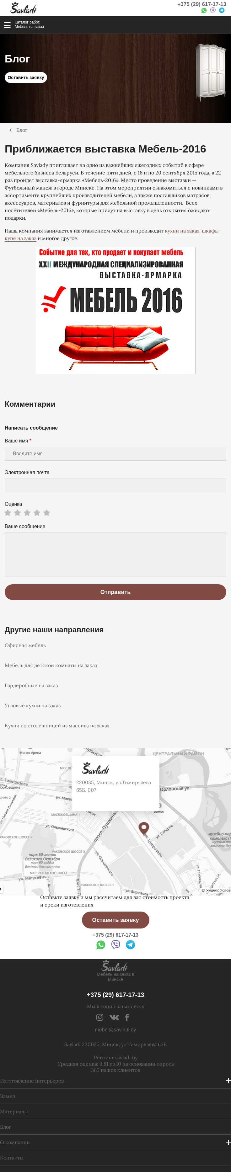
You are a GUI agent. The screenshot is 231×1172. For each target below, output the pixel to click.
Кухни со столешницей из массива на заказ (57, 725)
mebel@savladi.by (115, 1029)
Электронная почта (27, 472)
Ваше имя (18, 440)
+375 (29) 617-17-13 (202, 4)
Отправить (115, 592)
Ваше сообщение (25, 526)
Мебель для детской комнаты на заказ (51, 665)
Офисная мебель (25, 645)
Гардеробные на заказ (31, 685)
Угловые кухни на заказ (33, 705)
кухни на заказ (182, 230)
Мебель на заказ (29, 26)
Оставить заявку (26, 77)
